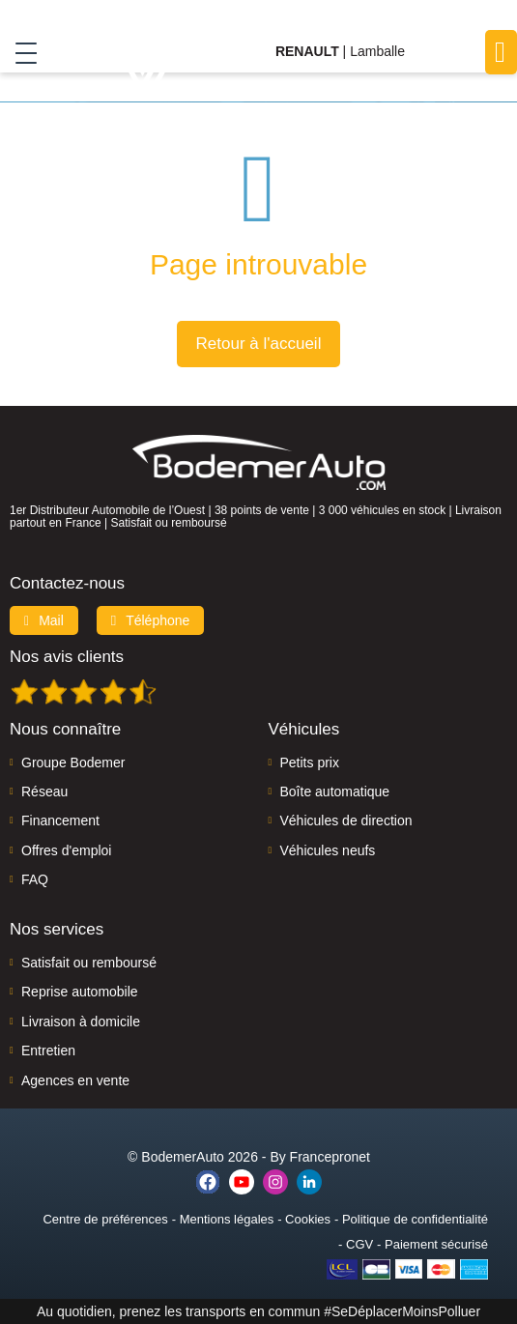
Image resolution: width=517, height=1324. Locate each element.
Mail (44, 620)
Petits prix (309, 762)
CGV (359, 1244)
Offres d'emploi (66, 850)
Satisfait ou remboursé (89, 962)
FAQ (34, 879)
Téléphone (150, 620)
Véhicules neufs (328, 850)
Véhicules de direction (346, 820)
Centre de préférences (105, 1219)
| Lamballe (340, 51)
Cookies (307, 1219)
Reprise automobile (79, 991)
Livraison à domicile (80, 1021)
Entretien (48, 1050)
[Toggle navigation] (19, 52)
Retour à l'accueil (259, 343)
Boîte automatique (335, 791)
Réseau (44, 791)
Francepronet (330, 1157)
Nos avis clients (67, 657)
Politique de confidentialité (415, 1219)
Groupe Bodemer (73, 762)
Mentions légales (227, 1219)
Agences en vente (75, 1080)
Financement (60, 820)
